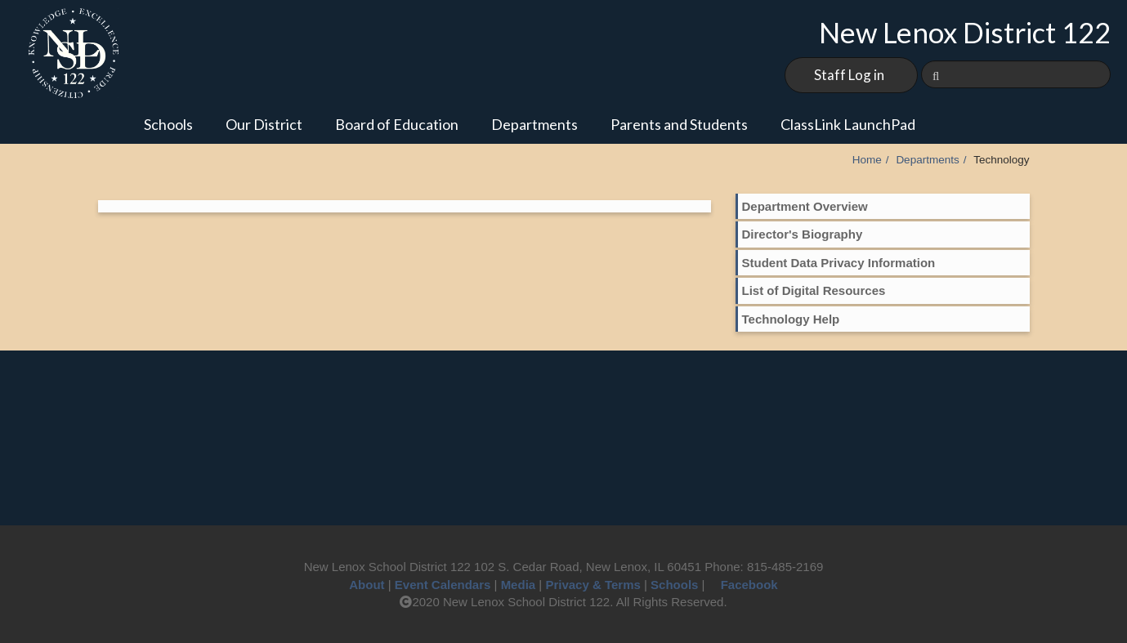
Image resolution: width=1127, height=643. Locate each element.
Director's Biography (802, 234)
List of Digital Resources (814, 290)
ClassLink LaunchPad (847, 124)
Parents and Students (679, 124)
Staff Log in (849, 74)
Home (867, 160)
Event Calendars (443, 585)
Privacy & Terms (592, 585)
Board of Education (396, 124)
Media (518, 585)
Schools (168, 124)
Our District (264, 124)
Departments (534, 124)
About (366, 585)
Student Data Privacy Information (839, 263)
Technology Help (791, 319)
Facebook (743, 585)
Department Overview (805, 206)
